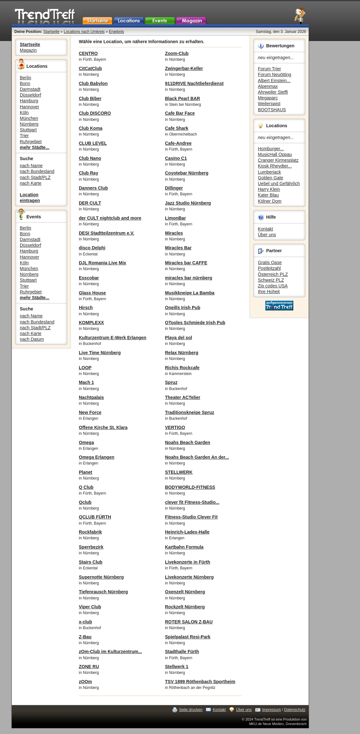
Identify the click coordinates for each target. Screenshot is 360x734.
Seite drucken (190, 709)
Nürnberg (29, 124)
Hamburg (29, 100)
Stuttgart (28, 129)
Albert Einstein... (274, 80)
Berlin (25, 77)
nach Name (31, 165)
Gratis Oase (270, 262)
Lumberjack (269, 172)
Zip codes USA (273, 285)
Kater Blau (268, 195)
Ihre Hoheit (269, 291)
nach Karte (30, 183)
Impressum (271, 709)
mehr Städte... (34, 147)
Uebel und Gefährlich (279, 183)
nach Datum (32, 339)
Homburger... (271, 148)
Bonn (25, 83)
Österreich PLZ (273, 274)
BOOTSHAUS (272, 109)
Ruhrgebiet (31, 141)
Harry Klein (269, 189)
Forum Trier (269, 68)
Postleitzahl (269, 268)
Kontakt (265, 228)
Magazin (28, 50)
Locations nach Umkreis (84, 31)
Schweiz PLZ (271, 280)
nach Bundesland (37, 171)
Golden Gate (270, 177)
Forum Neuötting (274, 74)
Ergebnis (116, 31)
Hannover (29, 106)
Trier (24, 135)
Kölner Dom (269, 201)
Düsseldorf (30, 95)
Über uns (267, 234)
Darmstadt (30, 89)
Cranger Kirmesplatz (278, 160)
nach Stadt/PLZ (35, 177)
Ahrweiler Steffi (273, 92)
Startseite (51, 31)
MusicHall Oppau (275, 154)
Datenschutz (294, 709)
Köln (24, 112)
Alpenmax (268, 86)
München (29, 118)
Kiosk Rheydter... (275, 165)
